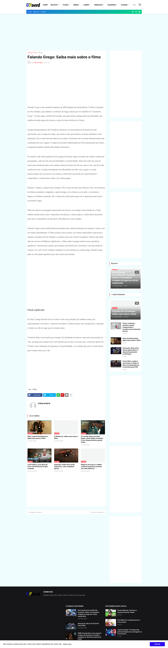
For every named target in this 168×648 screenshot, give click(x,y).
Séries (76, 5)
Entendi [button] (157, 644)
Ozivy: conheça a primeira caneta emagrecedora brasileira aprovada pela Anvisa (131, 327)
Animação (98, 5)
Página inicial (32, 52)
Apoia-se (36, 12)
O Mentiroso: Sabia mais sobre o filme (66, 437)
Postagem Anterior (35, 512)
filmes (40, 52)
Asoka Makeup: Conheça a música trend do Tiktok (127, 611)
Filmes (65, 5)
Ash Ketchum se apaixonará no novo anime (128, 621)
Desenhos (112, 5)
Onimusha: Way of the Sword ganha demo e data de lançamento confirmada (131, 351)
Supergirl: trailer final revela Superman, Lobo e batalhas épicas (64, 466)
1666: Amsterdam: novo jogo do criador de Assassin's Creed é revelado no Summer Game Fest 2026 (89, 636)
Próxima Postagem (97, 512)
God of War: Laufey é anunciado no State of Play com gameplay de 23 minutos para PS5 (131, 364)
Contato (43, 12)
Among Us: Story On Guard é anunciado (88, 624)
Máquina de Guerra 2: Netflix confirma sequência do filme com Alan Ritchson (91, 466)
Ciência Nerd (44, 403)
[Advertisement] (84, 32)
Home (45, 5)
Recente (54, 5)
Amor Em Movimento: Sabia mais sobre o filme (131, 339)
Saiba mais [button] (67, 644)
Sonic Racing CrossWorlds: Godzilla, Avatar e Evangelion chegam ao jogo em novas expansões (88, 613)
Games (86, 5)
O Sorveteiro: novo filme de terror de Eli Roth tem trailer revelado (38, 466)
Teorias (124, 5)
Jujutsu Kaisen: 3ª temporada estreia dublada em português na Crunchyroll (129, 631)
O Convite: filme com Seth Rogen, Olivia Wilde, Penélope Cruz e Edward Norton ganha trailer (92, 439)
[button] (134, 5)
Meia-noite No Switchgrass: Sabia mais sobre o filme (38, 437)
